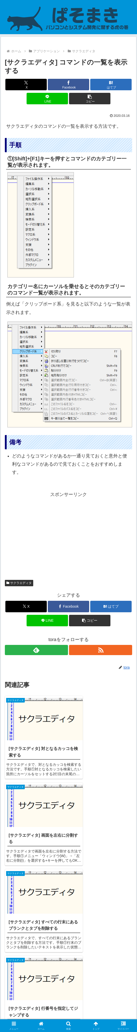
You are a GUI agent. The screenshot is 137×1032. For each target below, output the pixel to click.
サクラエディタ (19, 583)
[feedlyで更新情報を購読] (36, 650)
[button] (89, 98)
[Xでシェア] (26, 84)
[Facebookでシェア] (68, 84)
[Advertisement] (68, 534)
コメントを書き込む (68, 966)
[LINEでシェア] (47, 98)
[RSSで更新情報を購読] (100, 650)
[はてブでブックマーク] (111, 84)
